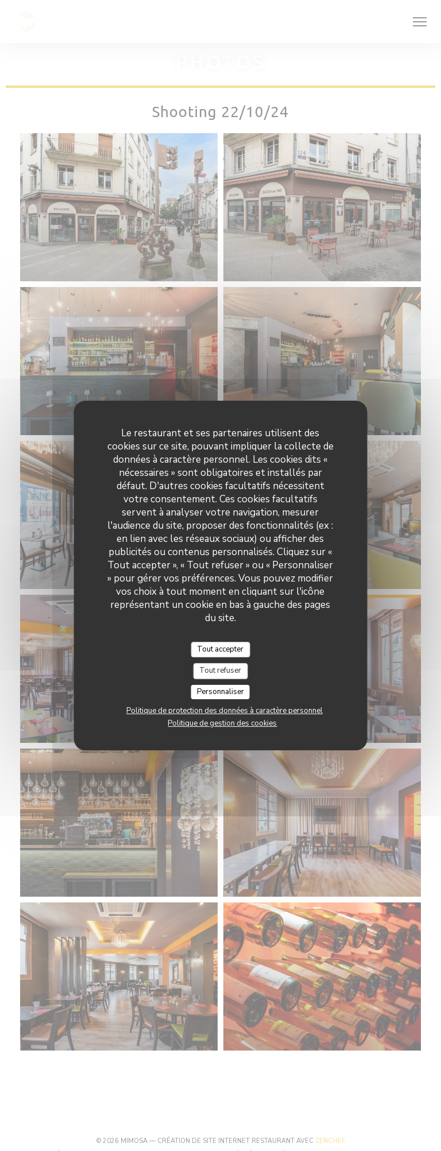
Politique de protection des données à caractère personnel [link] (224, 711)
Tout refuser (220, 670)
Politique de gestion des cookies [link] (222, 723)
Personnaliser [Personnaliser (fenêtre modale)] (220, 692)
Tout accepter (220, 649)
